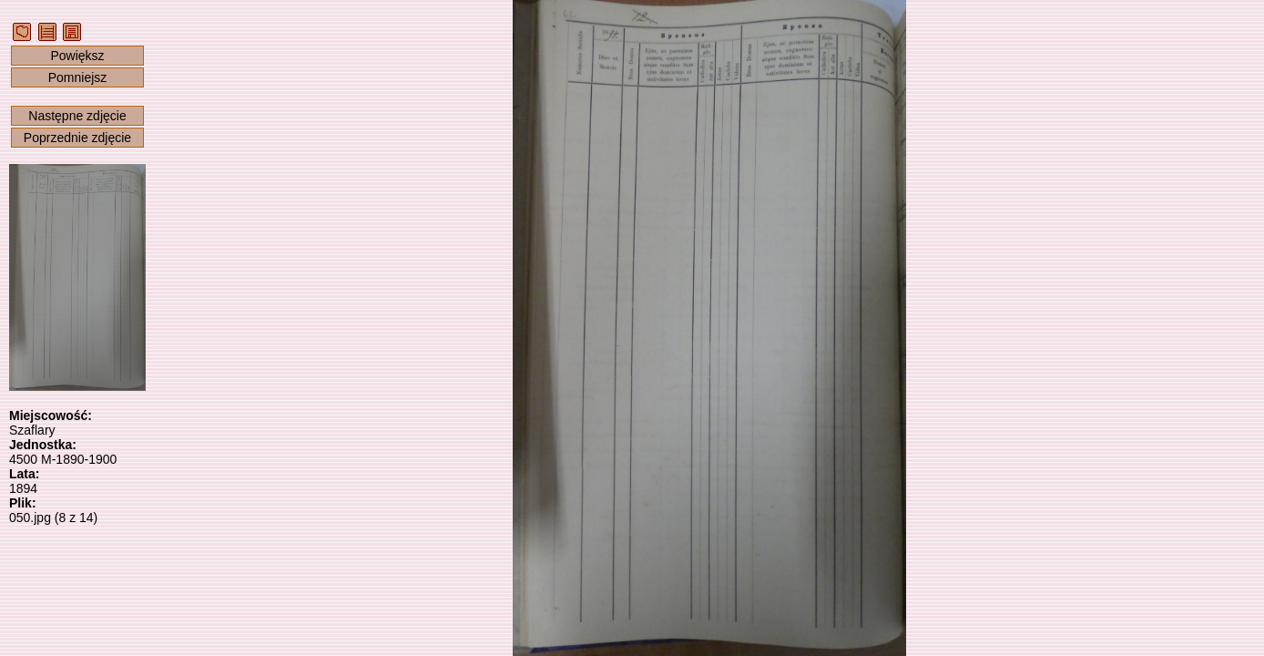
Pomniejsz (77, 77)
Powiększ (77, 55)
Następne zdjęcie (77, 115)
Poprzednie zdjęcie (77, 137)
